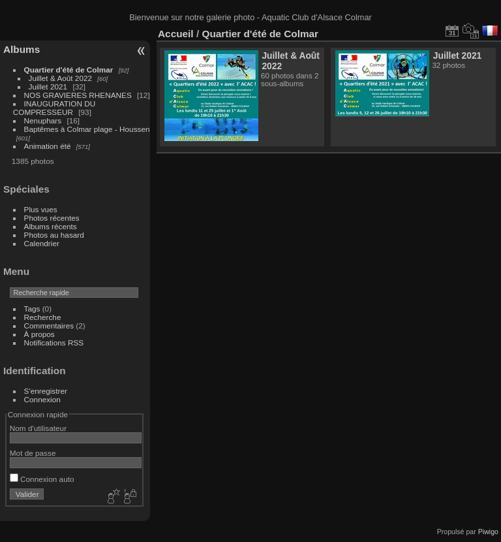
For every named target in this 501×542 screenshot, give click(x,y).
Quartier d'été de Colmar (69, 69)
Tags (32, 308)
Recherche (42, 317)
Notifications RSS (54, 342)
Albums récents (50, 226)
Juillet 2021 (48, 86)
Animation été (47, 146)
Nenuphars (43, 120)
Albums (21, 49)
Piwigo (488, 531)
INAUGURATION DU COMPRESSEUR (54, 107)
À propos (39, 334)
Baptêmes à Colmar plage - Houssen (87, 129)
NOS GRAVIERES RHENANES (78, 95)
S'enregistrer (45, 391)
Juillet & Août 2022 (60, 78)
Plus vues (40, 209)
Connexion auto (42, 479)
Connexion (42, 399)
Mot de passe (33, 453)
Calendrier (41, 243)
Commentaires (49, 325)
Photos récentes (52, 218)
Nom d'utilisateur (38, 428)
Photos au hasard (54, 235)
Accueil (176, 33)
